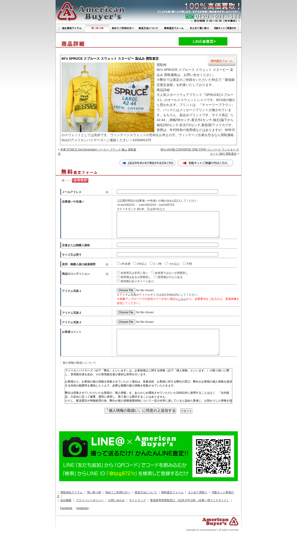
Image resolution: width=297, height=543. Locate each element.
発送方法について (146, 492)
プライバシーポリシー (90, 500)
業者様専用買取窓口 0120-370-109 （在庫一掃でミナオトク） (189, 500)
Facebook (66, 508)
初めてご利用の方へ (117, 492)
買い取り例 (94, 492)
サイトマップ (137, 500)
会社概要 (65, 500)
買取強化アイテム (71, 492)
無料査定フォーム (172, 492)
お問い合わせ (116, 500)
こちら (182, 299)
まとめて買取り (197, 492)
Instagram (82, 508)
